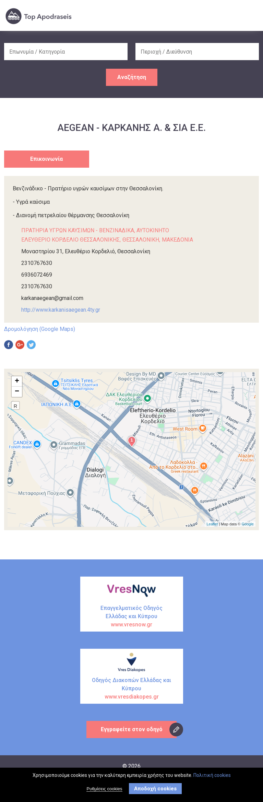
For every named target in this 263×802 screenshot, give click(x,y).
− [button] (17, 392)
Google (248, 524)
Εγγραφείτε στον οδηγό (132, 729)
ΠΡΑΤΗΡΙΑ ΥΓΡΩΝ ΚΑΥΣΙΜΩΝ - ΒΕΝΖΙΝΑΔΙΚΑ (77, 230)
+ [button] (17, 381)
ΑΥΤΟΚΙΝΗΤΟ (152, 230)
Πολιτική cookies (212, 775)
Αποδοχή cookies (155, 789)
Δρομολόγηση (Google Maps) (39, 329)
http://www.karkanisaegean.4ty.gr (60, 310)
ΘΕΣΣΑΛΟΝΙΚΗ (140, 239)
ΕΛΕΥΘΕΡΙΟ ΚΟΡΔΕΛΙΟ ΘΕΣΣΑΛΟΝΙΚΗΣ (70, 239)
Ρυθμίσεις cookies (104, 788)
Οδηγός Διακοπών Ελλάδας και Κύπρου (132, 689)
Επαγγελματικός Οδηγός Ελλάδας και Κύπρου (132, 617)
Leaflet (212, 524)
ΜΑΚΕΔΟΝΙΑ (177, 239)
